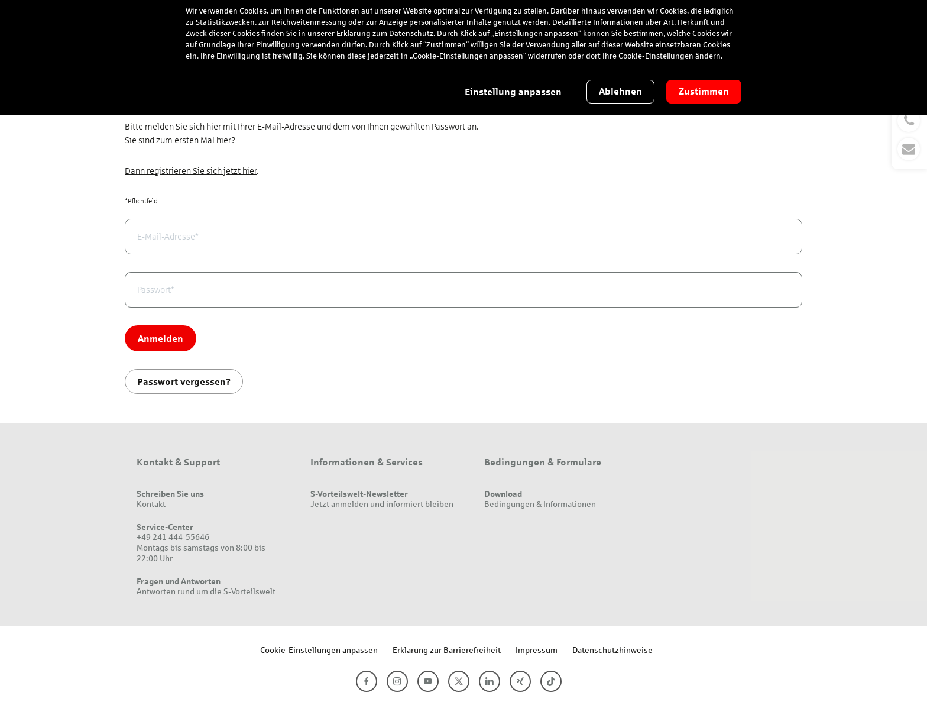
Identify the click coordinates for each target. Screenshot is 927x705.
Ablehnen (620, 91)
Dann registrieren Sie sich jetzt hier (191, 171)
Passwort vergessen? (184, 381)
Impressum (537, 650)
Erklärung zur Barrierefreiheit (447, 650)
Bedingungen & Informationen (540, 504)
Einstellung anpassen (513, 92)
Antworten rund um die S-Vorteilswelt (206, 591)
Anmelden (160, 338)
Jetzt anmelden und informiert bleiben (381, 504)
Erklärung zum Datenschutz (384, 34)
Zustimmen (704, 91)
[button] (909, 135)
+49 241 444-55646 (173, 537)
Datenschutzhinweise (612, 650)
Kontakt (151, 504)
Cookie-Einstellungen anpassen (319, 650)
